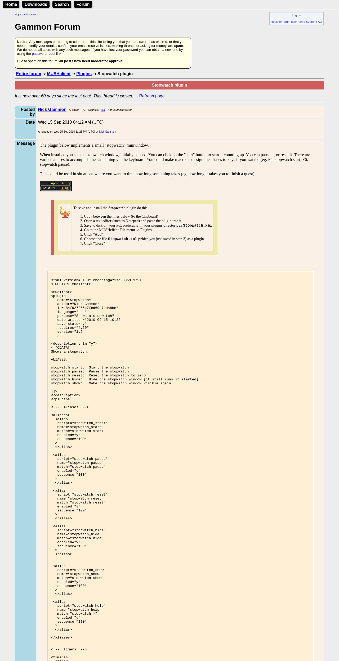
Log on (296, 15)
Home (11, 4)
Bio (103, 110)
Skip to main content (26, 14)
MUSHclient (58, 73)
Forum (83, 4)
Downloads (36, 4)
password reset (43, 54)
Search (62, 4)
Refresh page (152, 96)
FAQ (319, 21)
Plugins (84, 73)
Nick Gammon (107, 131)
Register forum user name (288, 21)
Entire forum (28, 73)
